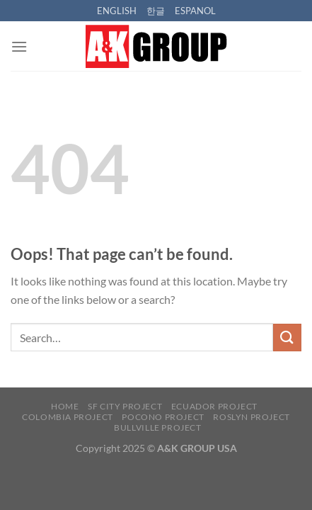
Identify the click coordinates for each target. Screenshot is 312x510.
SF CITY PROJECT (125, 406)
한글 (155, 10)
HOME (65, 406)
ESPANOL (195, 10)
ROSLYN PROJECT (251, 417)
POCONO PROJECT (163, 417)
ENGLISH (117, 10)
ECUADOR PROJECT (214, 406)
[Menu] (19, 46)
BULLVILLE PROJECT (157, 427)
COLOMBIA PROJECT (67, 417)
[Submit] (287, 337)
